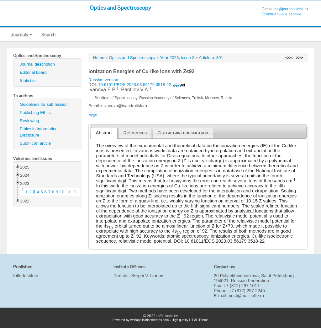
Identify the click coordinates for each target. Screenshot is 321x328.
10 (62, 192)
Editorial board (33, 72)
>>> (299, 57)
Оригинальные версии (281, 14)
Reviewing (29, 120)
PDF (92, 115)
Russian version (103, 80)
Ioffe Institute (25, 275)
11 (68, 192)
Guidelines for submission (44, 104)
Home (98, 57)
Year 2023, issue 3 (177, 57)
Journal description (37, 64)
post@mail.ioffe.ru (246, 295)
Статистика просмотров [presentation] (183, 132)
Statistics (28, 80)
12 (74, 192)
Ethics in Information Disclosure (39, 131)
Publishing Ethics (36, 112)
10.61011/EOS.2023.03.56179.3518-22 (141, 84)
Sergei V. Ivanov (147, 275)
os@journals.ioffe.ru (291, 9)
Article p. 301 (211, 57)
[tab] (104, 133)
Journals (21, 35)
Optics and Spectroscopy (120, 7)
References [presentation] (135, 132)
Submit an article (35, 143)
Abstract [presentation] (104, 132)
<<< (288, 57)
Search (48, 35)
